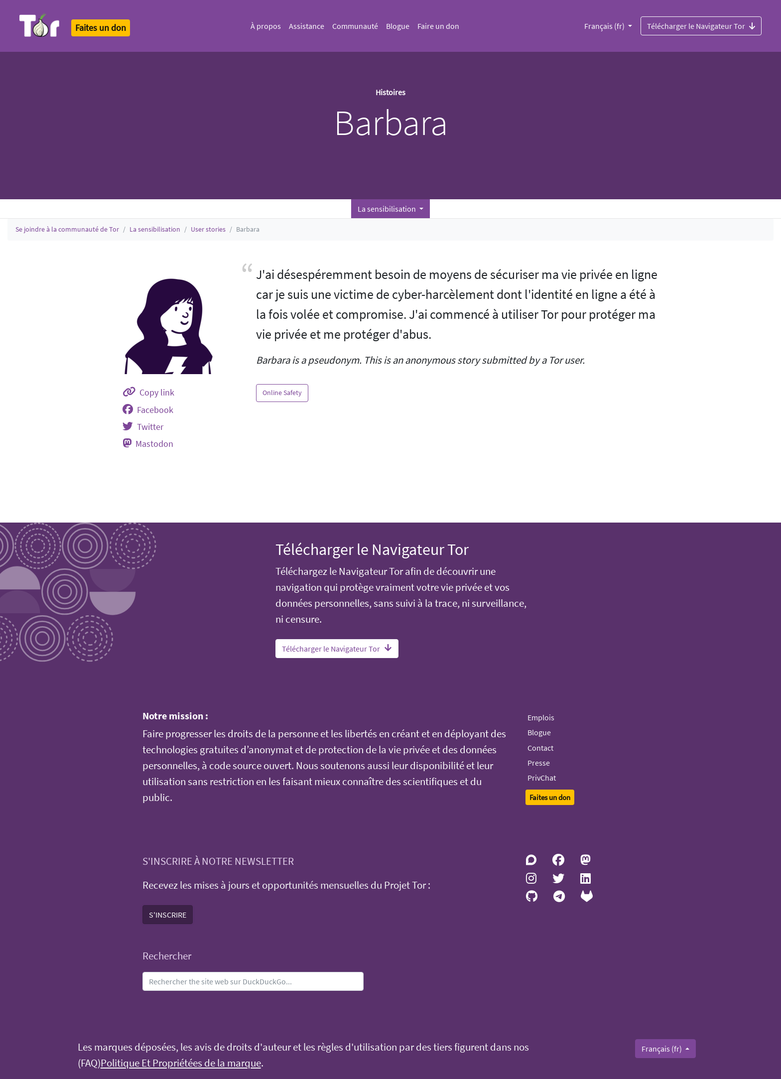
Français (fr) (605, 26)
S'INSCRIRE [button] (167, 915)
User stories (208, 229)
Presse (538, 763)
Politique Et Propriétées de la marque (181, 1063)
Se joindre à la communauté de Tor (67, 229)
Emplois (540, 717)
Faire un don (438, 26)
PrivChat (541, 778)
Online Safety (282, 392)
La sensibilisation (155, 229)
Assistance (306, 26)
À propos (266, 26)
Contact (540, 748)
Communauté (355, 26)
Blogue (397, 26)
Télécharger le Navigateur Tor (701, 25)
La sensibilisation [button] (387, 209)
